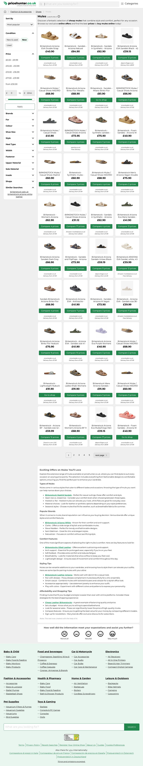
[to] (29, 93)
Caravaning (113, 693)
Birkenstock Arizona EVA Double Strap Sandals (49, 47)
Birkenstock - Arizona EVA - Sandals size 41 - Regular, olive (75, 342)
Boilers (77, 690)
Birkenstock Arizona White (58, 523)
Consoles (44, 713)
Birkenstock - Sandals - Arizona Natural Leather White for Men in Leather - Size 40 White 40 (75, 47)
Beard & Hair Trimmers (119, 663)
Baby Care (11, 656)
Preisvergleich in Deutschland (71, 756)
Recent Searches (50, 745)
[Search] (41, 4)
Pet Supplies (11, 701)
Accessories (11, 683)
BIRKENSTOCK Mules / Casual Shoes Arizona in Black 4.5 (127, 89)
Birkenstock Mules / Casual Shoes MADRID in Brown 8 (127, 342)
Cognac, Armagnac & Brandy (54, 670)
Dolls (42, 717)
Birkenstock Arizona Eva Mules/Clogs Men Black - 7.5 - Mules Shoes (101, 426)
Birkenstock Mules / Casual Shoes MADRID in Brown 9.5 (49, 89)
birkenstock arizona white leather (20, 195)
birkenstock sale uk (19, 192)
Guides (101, 745)
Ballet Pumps (12, 690)
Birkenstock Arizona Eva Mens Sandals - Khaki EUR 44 (127, 216)
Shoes (38, 11)
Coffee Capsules (47, 667)
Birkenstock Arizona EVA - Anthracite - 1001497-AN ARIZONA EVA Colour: (75, 300)
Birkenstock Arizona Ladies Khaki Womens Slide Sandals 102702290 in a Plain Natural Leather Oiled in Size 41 (75, 384)
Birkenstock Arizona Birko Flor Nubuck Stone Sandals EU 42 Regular (50, 342)
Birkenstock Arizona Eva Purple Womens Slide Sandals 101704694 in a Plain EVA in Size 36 (101, 342)
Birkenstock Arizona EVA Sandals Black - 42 (127, 47)
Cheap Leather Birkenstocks (58, 602)
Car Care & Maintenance (85, 667)
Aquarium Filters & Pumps (18, 707)
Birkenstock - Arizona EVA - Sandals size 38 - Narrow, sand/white (127, 300)
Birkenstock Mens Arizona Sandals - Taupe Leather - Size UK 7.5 (101, 384)
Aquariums (11, 713)
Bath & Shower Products (52, 693)
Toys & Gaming (47, 701)
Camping (112, 690)
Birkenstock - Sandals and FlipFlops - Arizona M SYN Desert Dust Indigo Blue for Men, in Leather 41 (75, 258)
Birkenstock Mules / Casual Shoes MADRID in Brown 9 (101, 173)
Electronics (112, 651)
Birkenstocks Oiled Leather (58, 547)
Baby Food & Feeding (16, 660)
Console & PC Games (50, 710)
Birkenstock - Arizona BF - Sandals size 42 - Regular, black (50, 426)
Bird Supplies (12, 717)
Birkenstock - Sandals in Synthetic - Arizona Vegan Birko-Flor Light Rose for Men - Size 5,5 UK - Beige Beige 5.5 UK (101, 216)
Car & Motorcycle (82, 651)
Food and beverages (50, 651)
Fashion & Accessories (21, 11)
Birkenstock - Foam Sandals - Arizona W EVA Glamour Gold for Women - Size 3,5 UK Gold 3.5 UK (127, 131)
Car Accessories (81, 656)
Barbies (43, 707)
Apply (20, 106)
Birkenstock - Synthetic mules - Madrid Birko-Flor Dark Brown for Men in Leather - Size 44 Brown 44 (75, 173)
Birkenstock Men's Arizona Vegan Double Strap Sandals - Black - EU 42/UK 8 (127, 173)
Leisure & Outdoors (117, 678)
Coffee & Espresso (48, 663)
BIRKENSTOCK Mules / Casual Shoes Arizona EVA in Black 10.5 (75, 216)
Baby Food (45, 687)
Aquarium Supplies (15, 710)
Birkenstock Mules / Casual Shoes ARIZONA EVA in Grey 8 (49, 131)
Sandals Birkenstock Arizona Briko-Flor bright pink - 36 (50, 300)
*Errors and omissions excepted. (71, 762)
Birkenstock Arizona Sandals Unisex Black (101, 258)
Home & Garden (81, 678)
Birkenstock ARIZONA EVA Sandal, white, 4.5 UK (127, 258)
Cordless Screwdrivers (84, 693)
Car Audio (78, 660)
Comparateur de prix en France (55, 753)
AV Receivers (114, 656)
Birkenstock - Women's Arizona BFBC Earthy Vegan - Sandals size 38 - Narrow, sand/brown (50, 216)
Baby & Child (11, 651)
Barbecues (79, 687)
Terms (21, 745)
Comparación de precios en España (88, 753)
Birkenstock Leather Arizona (58, 575)
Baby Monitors (13, 663)
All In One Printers (116, 660)
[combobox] (81, 4)
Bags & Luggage (14, 687)
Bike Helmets (114, 687)
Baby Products (13, 667)
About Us (91, 745)
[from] (11, 93)
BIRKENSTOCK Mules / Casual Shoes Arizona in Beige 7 (75, 131)
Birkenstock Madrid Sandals (58, 495)
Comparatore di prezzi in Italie (23, 753)
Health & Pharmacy (49, 678)
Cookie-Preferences (115, 745)
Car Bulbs (78, 663)
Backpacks (113, 683)
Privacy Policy (33, 745)
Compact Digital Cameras (120, 667)
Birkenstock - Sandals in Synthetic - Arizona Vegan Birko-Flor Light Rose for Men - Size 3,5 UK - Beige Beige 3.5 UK (101, 47)
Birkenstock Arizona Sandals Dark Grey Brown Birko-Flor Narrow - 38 (49, 258)
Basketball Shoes (14, 693)
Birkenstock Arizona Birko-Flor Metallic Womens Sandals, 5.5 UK (76, 89)
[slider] (6, 99)
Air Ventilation (81, 683)
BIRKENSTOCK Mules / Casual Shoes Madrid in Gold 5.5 (50, 173)
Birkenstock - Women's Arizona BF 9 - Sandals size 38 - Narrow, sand (75, 426)
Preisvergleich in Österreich (120, 753)
